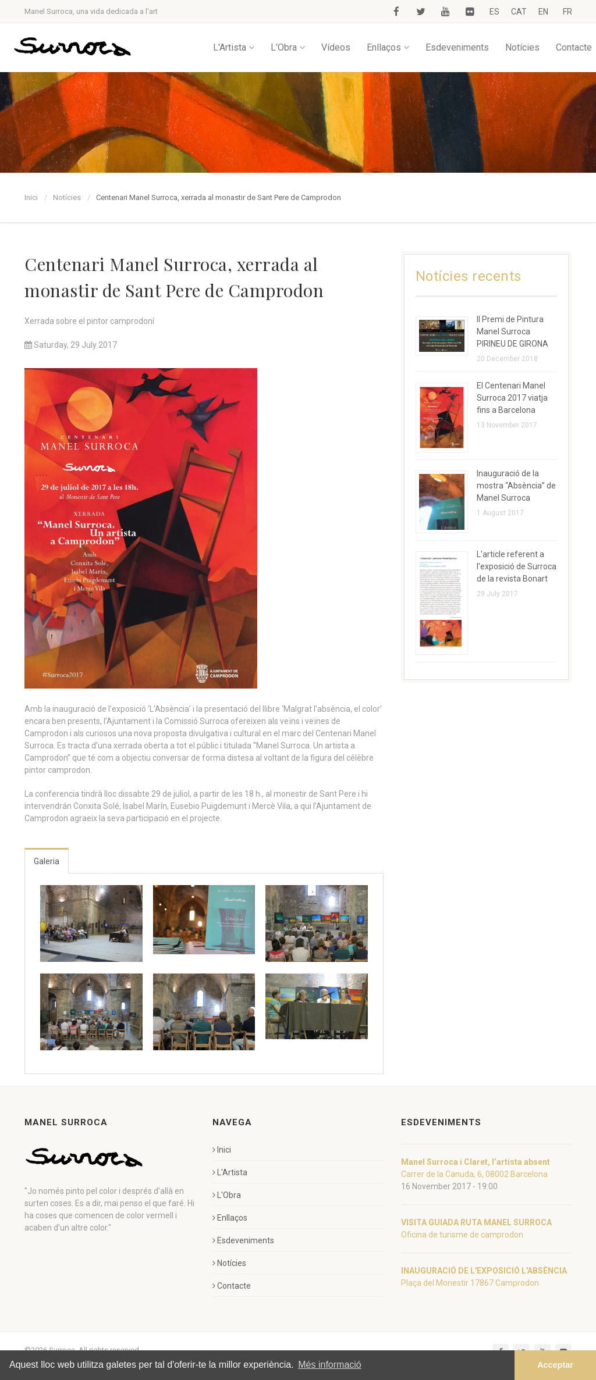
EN (543, 11)
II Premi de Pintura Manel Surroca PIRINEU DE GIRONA (512, 331)
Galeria (46, 861)
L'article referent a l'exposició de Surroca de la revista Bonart (516, 566)
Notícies (522, 47)
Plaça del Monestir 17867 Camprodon (470, 1283)
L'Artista (233, 47)
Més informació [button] (329, 1365)
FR (567, 11)
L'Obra (288, 47)
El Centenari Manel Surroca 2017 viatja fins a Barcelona (512, 398)
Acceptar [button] (555, 1365)
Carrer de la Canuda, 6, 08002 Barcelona (474, 1174)
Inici (31, 197)
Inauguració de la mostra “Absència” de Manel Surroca (516, 485)
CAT (519, 11)
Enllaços (388, 47)
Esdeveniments (457, 47)
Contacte (574, 47)
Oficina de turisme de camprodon (462, 1234)
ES (494, 11)
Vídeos (335, 47)
